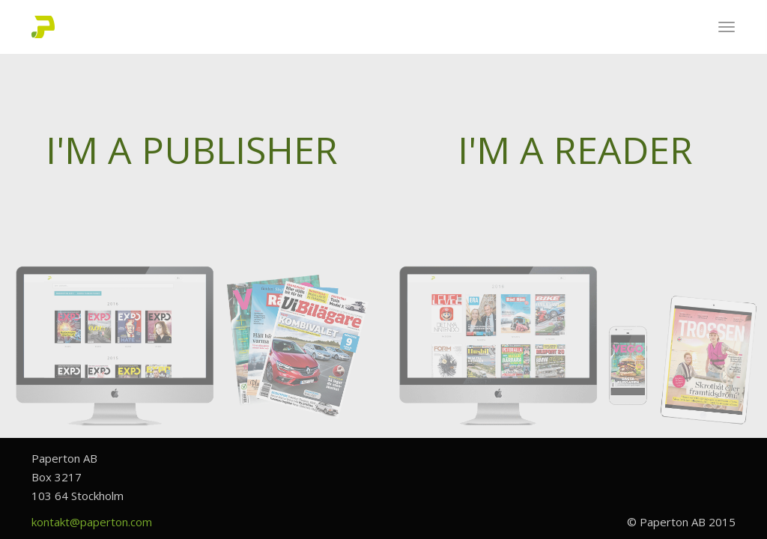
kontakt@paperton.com (91, 521)
